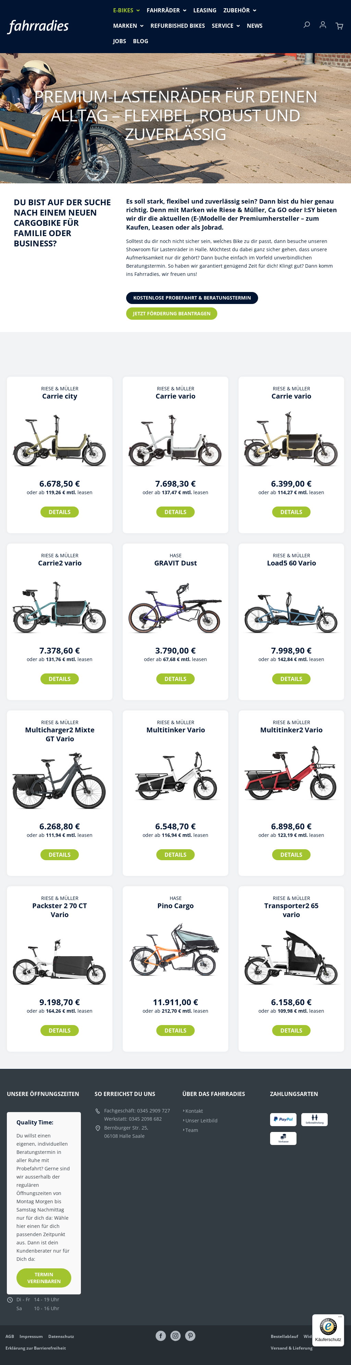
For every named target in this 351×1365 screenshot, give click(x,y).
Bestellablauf (284, 1336)
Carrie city (59, 396)
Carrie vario (175, 396)
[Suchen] (306, 27)
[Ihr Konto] (323, 27)
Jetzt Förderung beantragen (171, 313)
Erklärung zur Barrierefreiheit (35, 1348)
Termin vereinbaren (44, 1277)
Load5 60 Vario (291, 563)
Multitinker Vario (175, 730)
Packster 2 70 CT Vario (59, 910)
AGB (9, 1336)
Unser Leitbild (201, 1120)
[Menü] (340, 1318)
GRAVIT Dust (175, 563)
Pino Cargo (175, 905)
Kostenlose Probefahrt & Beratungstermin (192, 297)
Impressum (31, 1336)
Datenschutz (61, 1336)
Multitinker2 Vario (291, 730)
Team (191, 1130)
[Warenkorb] (339, 27)
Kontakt (194, 1111)
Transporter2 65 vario (291, 910)
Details (60, 512)
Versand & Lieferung (292, 1348)
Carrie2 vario (60, 563)
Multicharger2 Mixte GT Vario (60, 734)
